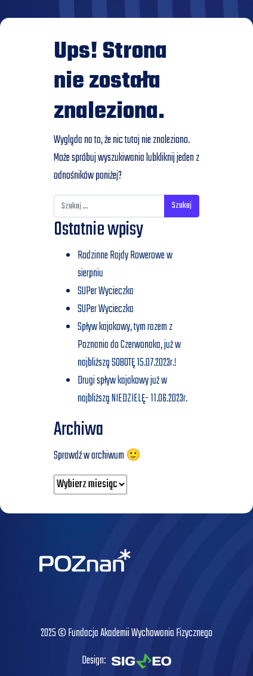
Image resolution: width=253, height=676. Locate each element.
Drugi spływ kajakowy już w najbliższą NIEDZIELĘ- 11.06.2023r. (132, 389)
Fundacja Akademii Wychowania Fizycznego (140, 633)
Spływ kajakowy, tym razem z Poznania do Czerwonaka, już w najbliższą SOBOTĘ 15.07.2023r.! (129, 345)
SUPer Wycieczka (106, 291)
